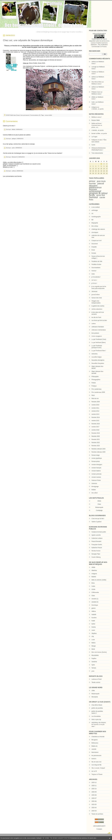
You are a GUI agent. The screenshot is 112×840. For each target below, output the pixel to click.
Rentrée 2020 (95, 436)
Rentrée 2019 (95, 433)
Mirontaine (94, 697)
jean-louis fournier (97, 182)
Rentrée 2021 (95, 439)
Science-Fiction (96, 480)
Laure (93, 630)
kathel (93, 624)
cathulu (93, 61)
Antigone (94, 107)
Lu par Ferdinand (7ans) (98, 339)
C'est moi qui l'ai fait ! (97, 518)
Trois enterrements (97, 153)
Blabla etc (94, 746)
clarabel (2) (94, 602)
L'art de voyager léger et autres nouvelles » (69, 32)
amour (92, 181)
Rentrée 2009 (95, 401)
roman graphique (96, 458)
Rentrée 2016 (95, 424)
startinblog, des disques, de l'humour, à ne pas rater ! (98, 724)
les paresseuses (96, 755)
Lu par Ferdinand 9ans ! (98, 350)
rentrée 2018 (95, 430)
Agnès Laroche (96, 535)
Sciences (94, 483)
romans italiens (96, 471)
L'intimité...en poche (97, 109)
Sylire (93, 665)
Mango (93, 646)
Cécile (93, 589)
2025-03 (93, 811)
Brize (93, 583)
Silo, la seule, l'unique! (98, 768)
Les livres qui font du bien (99, 320)
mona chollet (48, 115)
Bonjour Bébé (95, 120)
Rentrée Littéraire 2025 (98, 452)
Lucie (93, 639)
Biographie (94, 223)
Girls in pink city (96, 719)
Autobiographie (96, 216)
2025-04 (93, 807)
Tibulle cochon (95, 682)
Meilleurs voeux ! (96, 84)
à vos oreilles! (95, 207)
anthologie (94, 210)
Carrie (93, 145)
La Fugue (94, 136)
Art (92, 213)
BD (92, 220)
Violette (93, 72)
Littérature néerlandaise (98, 330)
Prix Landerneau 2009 (98, 392)
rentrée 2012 (95, 411)
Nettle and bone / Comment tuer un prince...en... (96, 125)
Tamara (93, 668)
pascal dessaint (96, 184)
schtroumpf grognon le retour (98, 192)
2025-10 (93, 789)
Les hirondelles (96, 716)
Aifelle (93, 97)
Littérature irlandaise (97, 327)
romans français (96, 468)
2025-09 (93, 792)
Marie (93, 649)
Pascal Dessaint (96, 541)
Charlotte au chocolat (97, 736)
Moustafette (95, 655)
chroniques (94, 232)
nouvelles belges (96, 357)
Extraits (93, 253)
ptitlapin (14, 138)
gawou (93, 608)
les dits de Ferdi (96, 317)
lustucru (93, 758)
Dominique (94, 605)
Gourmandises (95, 267)
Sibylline (94, 633)
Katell (93, 621)
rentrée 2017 (95, 427)
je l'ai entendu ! (96, 277)
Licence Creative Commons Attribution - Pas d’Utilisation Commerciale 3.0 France (99, 45)
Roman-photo (95, 461)
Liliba (93, 690)
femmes (93, 189)
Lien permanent (25, 115)
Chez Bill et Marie (96, 705)
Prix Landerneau (96, 389)
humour (93, 197)
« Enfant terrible (40, 32)
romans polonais (96, 474)
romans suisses (96, 477)
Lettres (93, 323)
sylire (13, 147)
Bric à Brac (94, 226)
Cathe (93, 586)
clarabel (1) (94, 599)
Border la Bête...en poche (99, 133)
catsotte (93, 749)
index (93, 274)
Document (94, 244)
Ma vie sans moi (96, 762)
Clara (99, 504)
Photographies (95, 379)
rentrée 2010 (95, 405)
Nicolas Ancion (95, 551)
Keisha (93, 627)
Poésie (93, 383)
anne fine (100, 195)
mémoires (94, 354)
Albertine (94, 570)
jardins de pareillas (97, 708)
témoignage (95, 486)
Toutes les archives (97, 814)
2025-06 (93, 801)
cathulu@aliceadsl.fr (99, 826)
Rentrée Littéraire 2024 (98, 449)
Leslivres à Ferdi (96, 679)
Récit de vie (95, 398)
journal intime (95, 294)
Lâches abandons (96, 309)
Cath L (93, 102)
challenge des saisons (98, 229)
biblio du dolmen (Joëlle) (98, 580)
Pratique (94, 386)
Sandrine (94, 661)
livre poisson (95, 333)
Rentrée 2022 (95, 442)
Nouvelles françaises (97, 363)
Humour (93, 271)
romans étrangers (96, 464)
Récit (93, 395)
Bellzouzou (94, 743)
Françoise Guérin (96, 544)
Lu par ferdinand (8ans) (98, 342)
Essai (93, 250)
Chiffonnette (95, 592)
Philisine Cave (95, 92)
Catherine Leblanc (96, 538)
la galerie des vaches (97, 306)
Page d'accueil (51, 32)
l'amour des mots (96, 298)
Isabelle (93, 614)
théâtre (93, 489)
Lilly (92, 636)
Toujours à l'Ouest (96, 774)
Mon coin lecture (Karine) (99, 652)
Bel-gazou (94, 740)
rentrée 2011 (95, 408)
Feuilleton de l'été (96, 261)
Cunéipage (99, 510)
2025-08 (93, 795)
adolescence (95, 187)
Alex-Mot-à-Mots (96, 82)
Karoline (93, 617)
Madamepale (99, 507)
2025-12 (93, 782)
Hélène (93, 611)
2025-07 (93, 798)
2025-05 (93, 804)
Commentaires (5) (35, 115)
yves (92, 671)
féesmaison (94, 752)
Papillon (93, 658)
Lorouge (93, 67)
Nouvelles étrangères (97, 360)
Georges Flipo (95, 554)
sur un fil (94, 771)
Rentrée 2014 (95, 417)
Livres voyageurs (96, 336)
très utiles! (94, 493)
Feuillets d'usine (96, 264)
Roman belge (95, 455)
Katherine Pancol (96, 547)
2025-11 (93, 785)
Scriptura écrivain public (98, 532)
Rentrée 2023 (95, 445)
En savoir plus (92, 838)
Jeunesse (94, 291)
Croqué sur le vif (96, 240)
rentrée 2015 (95, 420)
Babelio (93, 577)
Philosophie (95, 376)
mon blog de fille (96, 765)
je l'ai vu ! (94, 283)
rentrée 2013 (95, 414)
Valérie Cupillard (96, 522)
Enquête (94, 247)
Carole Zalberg (95, 557)
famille (92, 195)
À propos (99, 829)
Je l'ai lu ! (94, 280)
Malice (93, 643)
